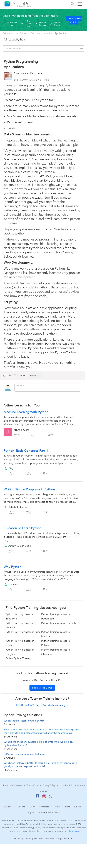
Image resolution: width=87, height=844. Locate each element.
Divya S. (12, 468)
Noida (57, 812)
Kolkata (77, 806)
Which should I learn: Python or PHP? (25, 720)
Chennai (22, 806)
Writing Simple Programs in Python (29, 489)
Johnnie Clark (21, 429)
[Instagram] (44, 797)
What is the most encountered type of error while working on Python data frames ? (38, 743)
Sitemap (43, 791)
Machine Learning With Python (26, 412)
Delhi (32, 806)
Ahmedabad (45, 812)
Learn (80, 785)
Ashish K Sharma (17, 507)
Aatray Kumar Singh (19, 546)
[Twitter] (50, 797)
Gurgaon (31, 812)
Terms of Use (32, 785)
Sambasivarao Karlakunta (28, 73)
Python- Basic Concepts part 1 (26, 451)
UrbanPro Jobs (66, 785)
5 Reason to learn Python (22, 528)
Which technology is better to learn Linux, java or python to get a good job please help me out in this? (40, 764)
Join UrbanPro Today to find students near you (42, 705)
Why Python (12, 567)
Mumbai (57, 806)
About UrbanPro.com (12, 785)
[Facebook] (37, 797)
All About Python (14, 40)
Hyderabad (44, 806)
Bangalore (9, 806)
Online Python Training (18, 658)
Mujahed (13, 584)
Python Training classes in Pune (23, 632)
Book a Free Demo (75, 20)
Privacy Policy (49, 785)
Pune (67, 806)
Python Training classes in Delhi (58, 623)
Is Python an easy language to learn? (24, 754)
